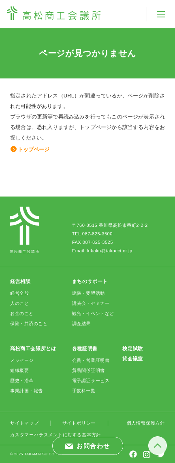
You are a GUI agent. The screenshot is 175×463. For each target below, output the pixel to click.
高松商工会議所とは (33, 348)
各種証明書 (85, 348)
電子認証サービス (90, 380)
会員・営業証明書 (90, 360)
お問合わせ (93, 445)
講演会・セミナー (90, 303)
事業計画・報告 (26, 390)
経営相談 (20, 281)
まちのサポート (90, 281)
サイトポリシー (79, 423)
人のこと (19, 303)
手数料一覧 (84, 390)
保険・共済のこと (28, 323)
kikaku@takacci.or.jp (109, 250)
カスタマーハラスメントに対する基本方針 (55, 434)
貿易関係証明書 (88, 370)
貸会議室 (132, 359)
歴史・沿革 (22, 380)
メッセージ (22, 360)
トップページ (33, 149)
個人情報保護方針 (146, 423)
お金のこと (22, 313)
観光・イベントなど (93, 313)
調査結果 (81, 323)
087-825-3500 (97, 233)
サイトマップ (24, 423)
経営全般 (19, 293)
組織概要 (19, 370)
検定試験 (132, 348)
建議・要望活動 (88, 293)
